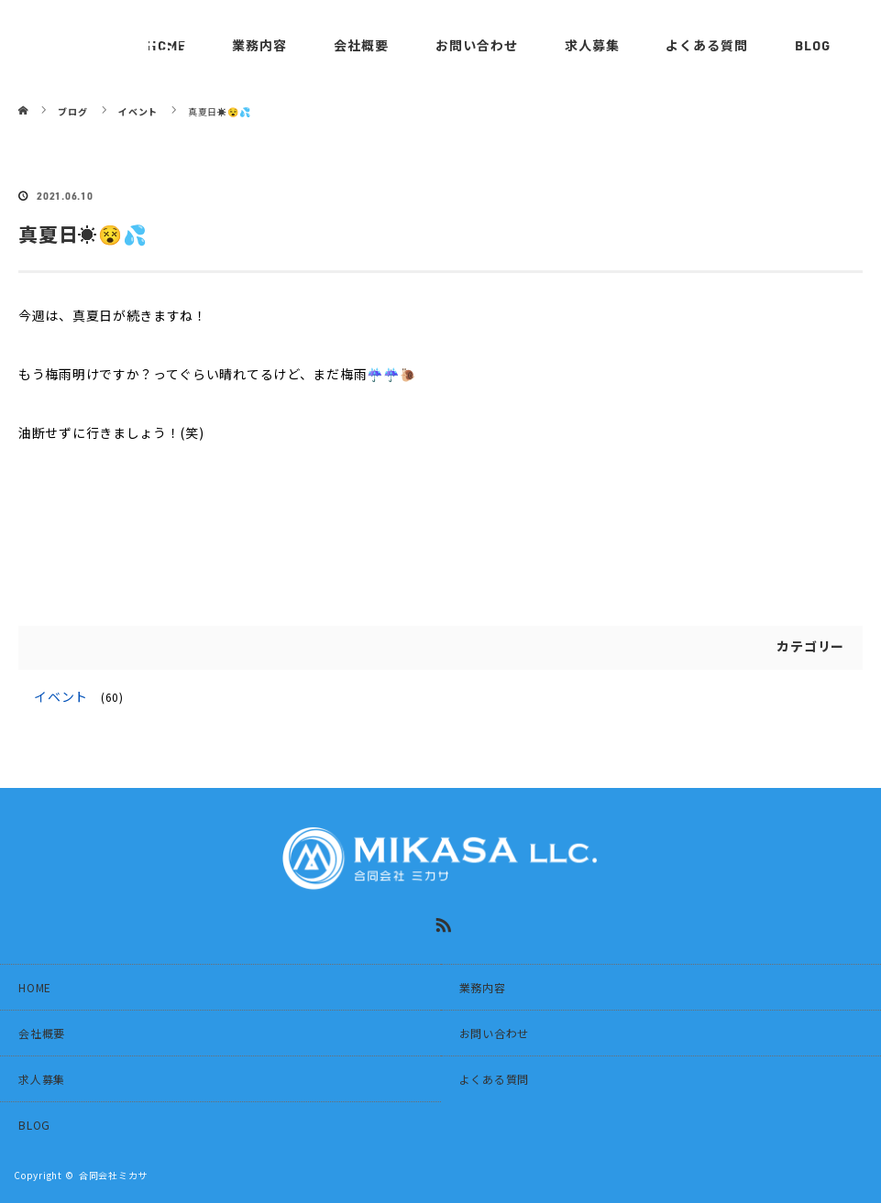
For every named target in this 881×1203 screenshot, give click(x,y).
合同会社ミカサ (113, 1175)
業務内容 (482, 987)
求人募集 (592, 45)
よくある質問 (707, 45)
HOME (34, 987)
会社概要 (361, 45)
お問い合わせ (476, 45)
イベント (61, 696)
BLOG (813, 45)
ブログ (72, 111)
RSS (441, 921)
